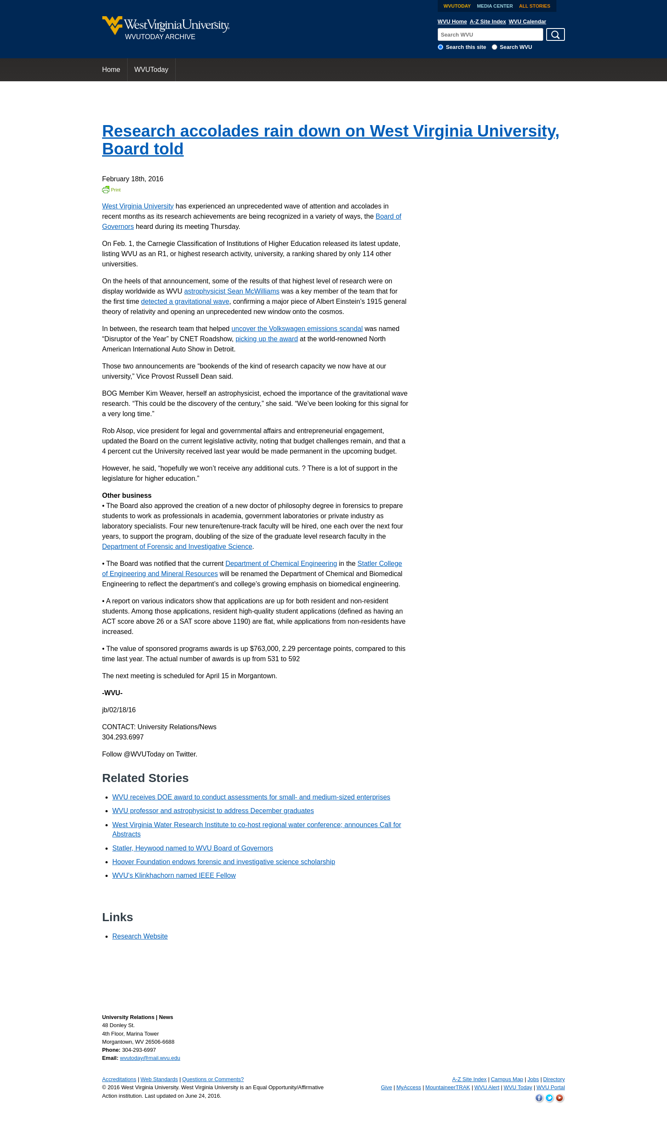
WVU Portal (550, 1087)
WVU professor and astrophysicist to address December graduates (213, 810)
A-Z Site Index (488, 21)
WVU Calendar (527, 21)
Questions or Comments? (213, 1079)
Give (386, 1087)
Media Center (495, 6)
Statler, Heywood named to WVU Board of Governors (192, 848)
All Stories (534, 6)
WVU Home (452, 21)
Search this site (466, 47)
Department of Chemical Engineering (281, 563)
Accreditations (119, 1079)
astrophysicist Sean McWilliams (231, 291)
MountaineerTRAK (447, 1087)
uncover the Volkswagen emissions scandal (297, 328)
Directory (554, 1079)
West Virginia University (138, 206)
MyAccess (408, 1087)
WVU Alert (486, 1087)
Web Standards (159, 1079)
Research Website (140, 936)
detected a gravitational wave (185, 301)
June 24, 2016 (202, 1096)
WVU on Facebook (539, 1098)
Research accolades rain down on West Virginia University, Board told (330, 140)
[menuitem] (111, 69)
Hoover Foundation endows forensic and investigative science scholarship (223, 861)
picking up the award (267, 339)
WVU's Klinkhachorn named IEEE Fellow (174, 875)
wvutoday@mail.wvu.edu (150, 1058)
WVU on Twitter (549, 1098)
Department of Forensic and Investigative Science (177, 546)
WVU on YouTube (560, 1098)
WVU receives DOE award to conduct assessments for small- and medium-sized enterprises (251, 797)
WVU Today (518, 1087)
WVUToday (457, 6)
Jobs (533, 1079)
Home (111, 69)
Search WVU (516, 47)
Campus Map (507, 1079)
